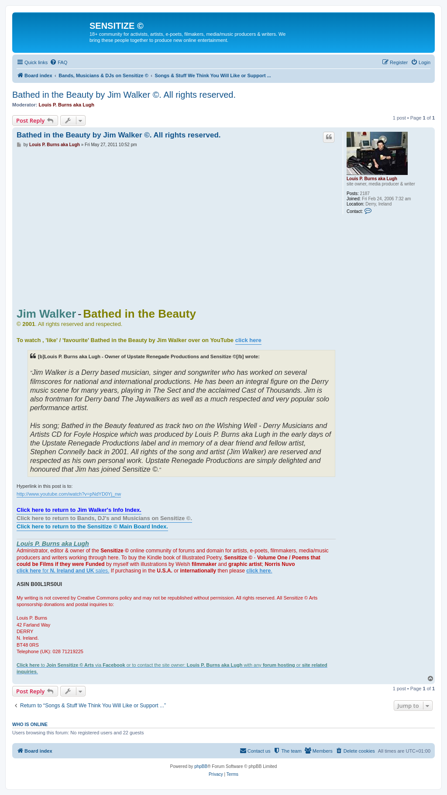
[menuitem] (58, 62)
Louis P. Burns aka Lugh (67, 104)
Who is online (30, 724)
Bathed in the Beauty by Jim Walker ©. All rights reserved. (124, 94)
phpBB (200, 766)
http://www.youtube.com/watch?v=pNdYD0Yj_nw (69, 494)
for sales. (63, 571)
